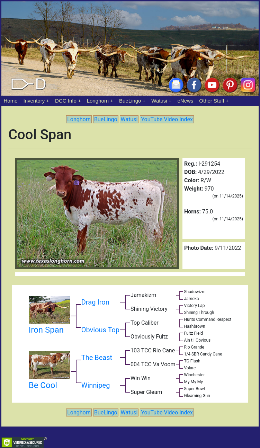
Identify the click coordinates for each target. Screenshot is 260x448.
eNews (186, 101)
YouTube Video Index (166, 119)
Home (11, 101)
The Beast (96, 357)
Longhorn (98, 101)
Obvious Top (100, 330)
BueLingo (130, 101)
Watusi (159, 101)
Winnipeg (95, 385)
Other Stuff (211, 101)
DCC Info (66, 101)
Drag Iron (95, 302)
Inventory (34, 101)
